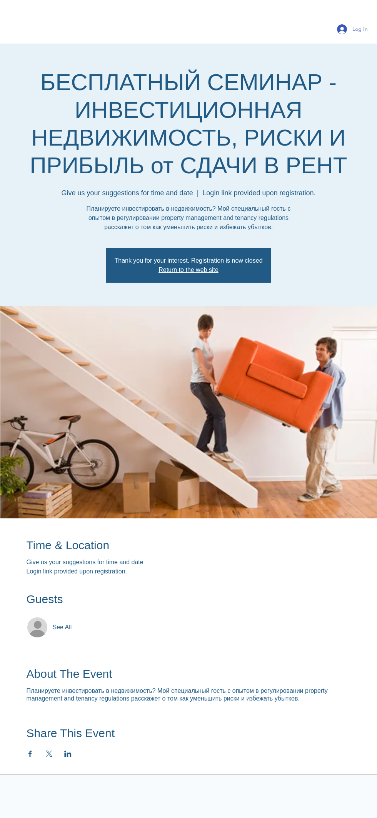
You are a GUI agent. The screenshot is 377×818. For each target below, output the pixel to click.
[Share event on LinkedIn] (68, 754)
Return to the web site (188, 270)
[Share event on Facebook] (30, 754)
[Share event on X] (49, 754)
